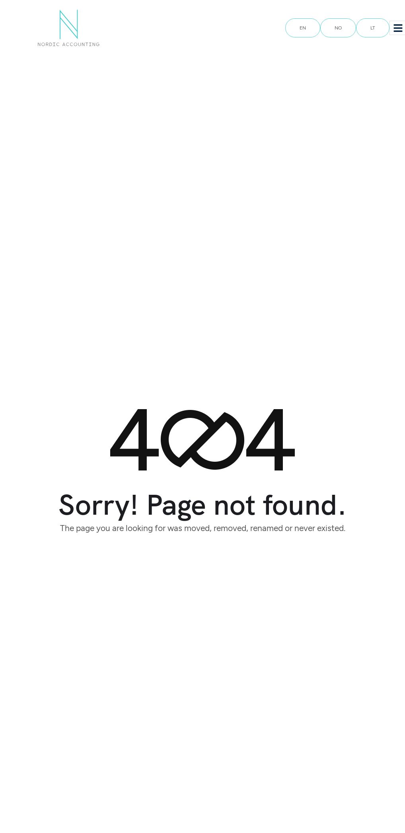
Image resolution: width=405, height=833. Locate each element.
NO (338, 28)
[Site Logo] (68, 27)
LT (372, 28)
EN (303, 28)
